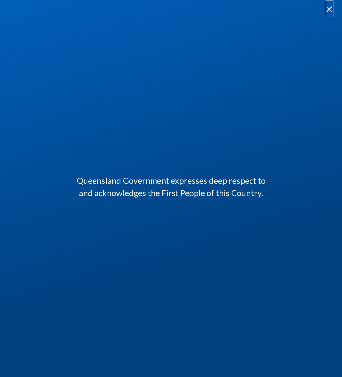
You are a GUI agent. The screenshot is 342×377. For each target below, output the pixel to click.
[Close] (329, 8)
